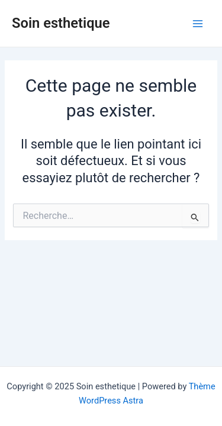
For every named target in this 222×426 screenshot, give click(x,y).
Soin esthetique (61, 23)
